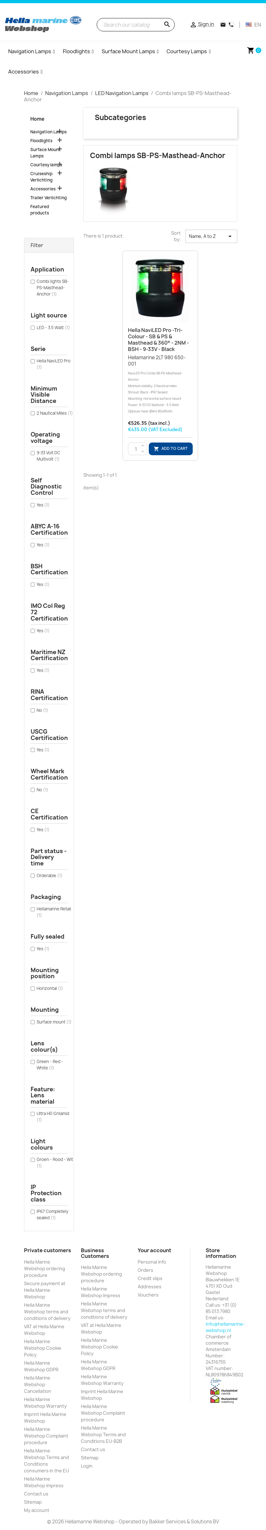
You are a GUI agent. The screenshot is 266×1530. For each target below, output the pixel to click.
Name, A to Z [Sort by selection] (211, 236)
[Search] (136, 24)
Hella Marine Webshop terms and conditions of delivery (47, 1311)
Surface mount (54, 1022)
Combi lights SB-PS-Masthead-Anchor (53, 287)
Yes (43, 505)
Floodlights (41, 140)
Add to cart (171, 449)
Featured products (39, 210)
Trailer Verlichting (48, 198)
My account (36, 1510)
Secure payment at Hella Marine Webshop (44, 1290)
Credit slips (150, 1278)
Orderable (50, 875)
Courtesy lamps (46, 165)
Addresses (149, 1287)
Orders (145, 1270)
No (42, 710)
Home (37, 119)
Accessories (43, 189)
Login (87, 1466)
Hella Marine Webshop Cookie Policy (42, 1348)
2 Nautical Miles (55, 413)
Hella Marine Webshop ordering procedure (44, 1268)
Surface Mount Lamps (45, 153)
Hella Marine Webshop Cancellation (37, 1384)
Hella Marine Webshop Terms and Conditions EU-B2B (103, 1434)
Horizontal (50, 988)
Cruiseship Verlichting (41, 177)
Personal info (152, 1262)
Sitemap (33, 1502)
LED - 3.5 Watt (53, 327)
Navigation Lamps (48, 132)
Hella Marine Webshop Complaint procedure (46, 1435)
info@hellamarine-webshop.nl (225, 1327)
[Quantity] (136, 449)
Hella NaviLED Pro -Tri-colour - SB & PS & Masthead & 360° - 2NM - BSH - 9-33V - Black (158, 339)
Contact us (36, 1494)
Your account (154, 1250)
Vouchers (148, 1295)
